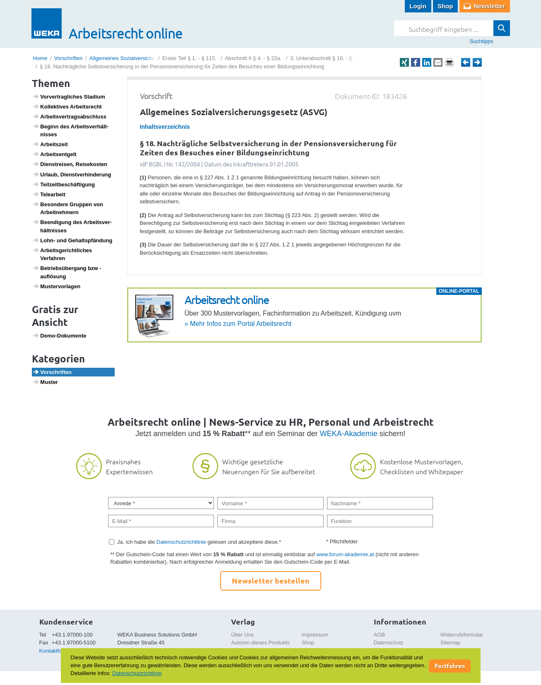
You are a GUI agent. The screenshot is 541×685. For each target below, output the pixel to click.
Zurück (465, 62)
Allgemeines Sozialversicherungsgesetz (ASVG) (146, 58)
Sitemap (450, 642)
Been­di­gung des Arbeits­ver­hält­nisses (72, 226)
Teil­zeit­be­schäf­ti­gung (64, 184)
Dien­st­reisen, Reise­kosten (70, 164)
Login (417, 6)
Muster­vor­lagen (56, 286)
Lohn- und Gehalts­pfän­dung (72, 240)
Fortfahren (450, 665)
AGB (379, 635)
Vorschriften (68, 58)
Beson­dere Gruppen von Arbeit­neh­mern (68, 208)
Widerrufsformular (461, 635)
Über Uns (242, 635)
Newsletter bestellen (271, 580)
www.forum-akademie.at (345, 554)
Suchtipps (481, 41)
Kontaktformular (58, 651)
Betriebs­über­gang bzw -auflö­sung (67, 272)
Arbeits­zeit (50, 144)
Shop (445, 6)
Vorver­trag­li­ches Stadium (69, 96)
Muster (45, 382)
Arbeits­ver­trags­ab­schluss (69, 116)
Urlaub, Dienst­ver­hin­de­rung (72, 174)
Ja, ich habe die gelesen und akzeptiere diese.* (199, 542)
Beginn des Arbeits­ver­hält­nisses (70, 130)
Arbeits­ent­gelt (55, 154)
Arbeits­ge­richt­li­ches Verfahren (62, 254)
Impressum (315, 635)
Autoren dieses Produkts (260, 642)
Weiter (477, 62)
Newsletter (489, 6)
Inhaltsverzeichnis (165, 126)
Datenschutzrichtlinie (181, 542)
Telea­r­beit (49, 194)
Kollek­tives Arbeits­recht (67, 106)
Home (40, 58)
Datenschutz (389, 642)
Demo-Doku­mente (59, 335)
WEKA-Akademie (348, 433)
